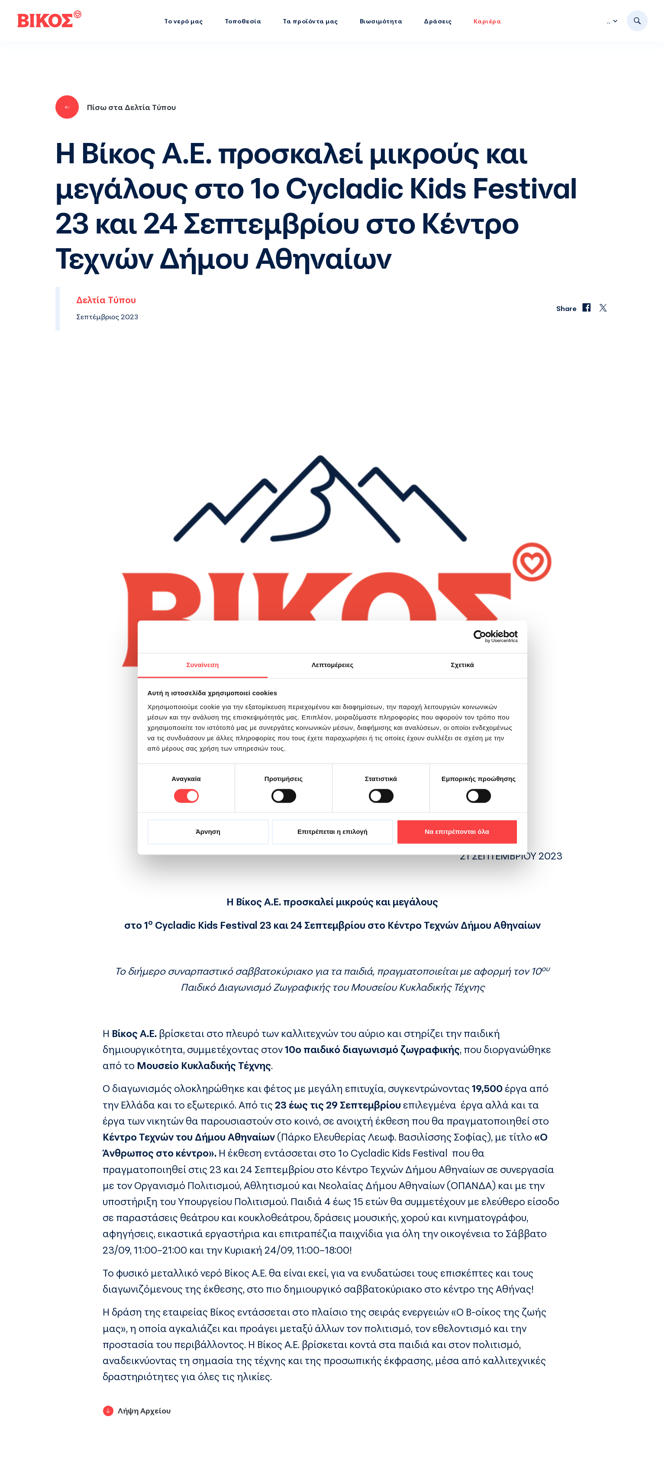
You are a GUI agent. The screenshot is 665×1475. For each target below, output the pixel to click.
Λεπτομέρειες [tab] (333, 664)
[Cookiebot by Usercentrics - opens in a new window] (480, 636)
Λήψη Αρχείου (144, 1410)
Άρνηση (208, 832)
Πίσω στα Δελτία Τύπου (115, 107)
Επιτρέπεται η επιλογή (332, 832)
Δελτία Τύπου (106, 300)
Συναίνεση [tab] (202, 664)
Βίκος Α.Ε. (245, 1273)
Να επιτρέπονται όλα (457, 832)
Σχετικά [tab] (462, 664)
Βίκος (222, 1312)
